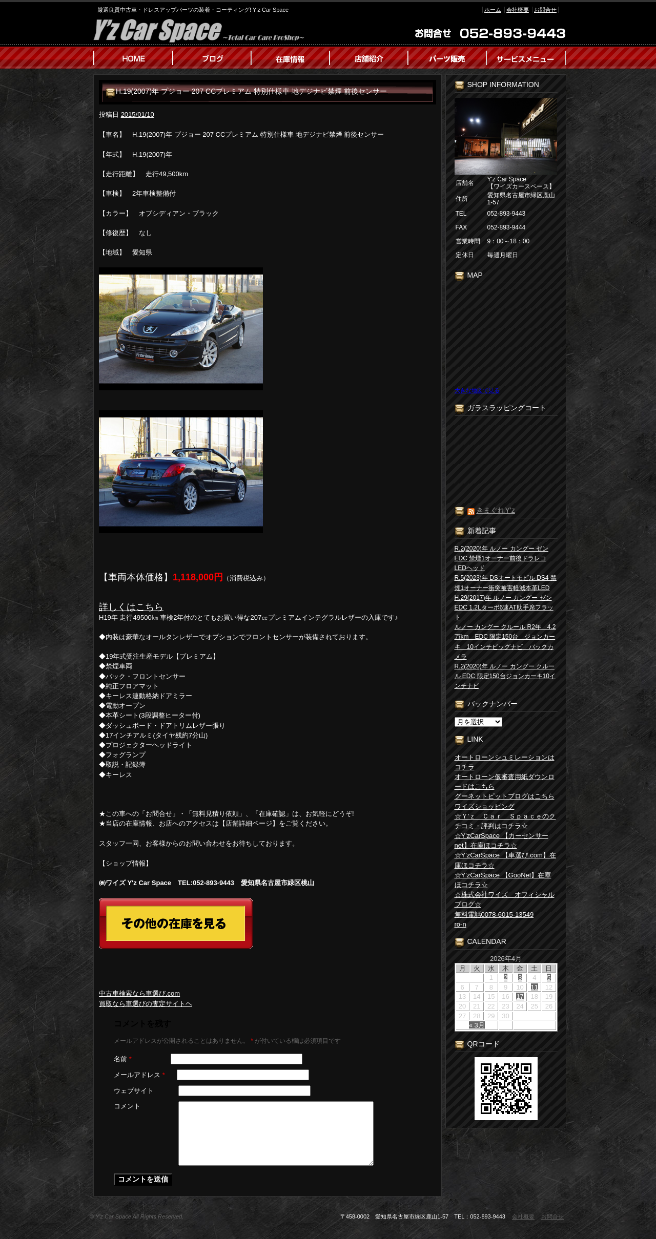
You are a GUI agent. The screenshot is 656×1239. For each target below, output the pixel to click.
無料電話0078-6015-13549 (494, 914)
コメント (127, 1106)
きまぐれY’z (495, 510)
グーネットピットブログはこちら (505, 796)
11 (534, 987)
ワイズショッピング (485, 806)
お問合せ (545, 10)
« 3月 (477, 1025)
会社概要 (517, 10)
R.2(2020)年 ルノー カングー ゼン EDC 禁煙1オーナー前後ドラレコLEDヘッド (501, 558)
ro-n (460, 924)
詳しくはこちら (131, 607)
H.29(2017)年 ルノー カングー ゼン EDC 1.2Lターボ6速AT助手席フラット (504, 607)
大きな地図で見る (477, 390)
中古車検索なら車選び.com (139, 993)
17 (519, 996)
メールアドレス (139, 1075)
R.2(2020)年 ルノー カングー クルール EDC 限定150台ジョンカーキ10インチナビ (505, 676)
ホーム (492, 10)
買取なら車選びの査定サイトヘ (145, 1003)
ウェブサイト (134, 1091)
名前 (123, 1059)
